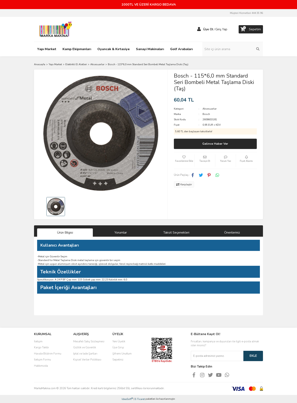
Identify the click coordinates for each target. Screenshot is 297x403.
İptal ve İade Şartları (85, 354)
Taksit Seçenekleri (176, 232)
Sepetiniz (117, 360)
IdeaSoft (127, 399)
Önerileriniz (232, 232)
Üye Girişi (118, 347)
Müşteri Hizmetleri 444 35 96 (246, 13)
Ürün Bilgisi (65, 232)
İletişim (38, 341)
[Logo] (54, 29)
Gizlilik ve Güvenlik (84, 347)
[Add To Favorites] (184, 160)
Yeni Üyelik (118, 341)
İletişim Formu (42, 360)
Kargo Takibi (41, 347)
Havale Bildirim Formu (47, 354)
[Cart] (251, 29)
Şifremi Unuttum (122, 354)
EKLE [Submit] (253, 356)
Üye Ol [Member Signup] (208, 29)
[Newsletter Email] (217, 356)
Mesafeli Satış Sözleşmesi (88, 341)
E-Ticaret (140, 399)
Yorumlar (120, 232)
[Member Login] (199, 29)
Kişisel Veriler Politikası (87, 360)
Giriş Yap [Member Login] (221, 29)
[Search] (235, 49)
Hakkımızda (41, 366)
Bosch (206, 114)
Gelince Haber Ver (215, 144)
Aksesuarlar (210, 108)
